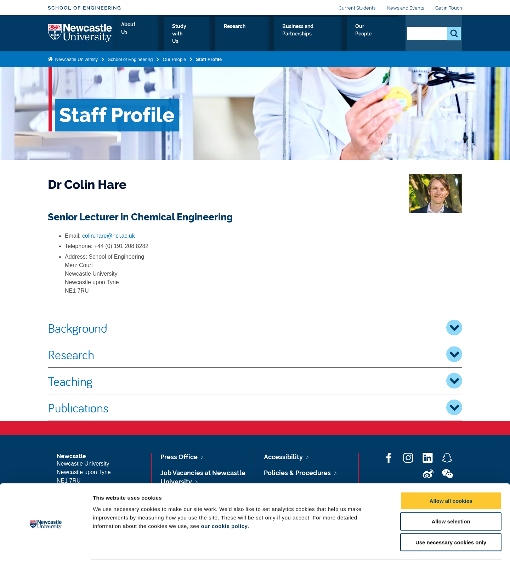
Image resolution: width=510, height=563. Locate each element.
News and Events (405, 8)
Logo (80, 33)
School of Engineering (84, 8)
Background (255, 327)
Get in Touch (448, 8)
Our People (378, 34)
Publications (255, 407)
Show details (371, 549)
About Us (169, 34)
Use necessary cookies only (450, 518)
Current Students (357, 8)
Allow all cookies (451, 476)
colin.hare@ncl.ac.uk (108, 236)
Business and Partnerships (316, 34)
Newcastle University (76, 58)
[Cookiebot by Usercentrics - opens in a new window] (46, 549)
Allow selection (450, 497)
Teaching (255, 380)
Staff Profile (209, 58)
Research (256, 34)
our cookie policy (224, 501)
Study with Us (213, 34)
